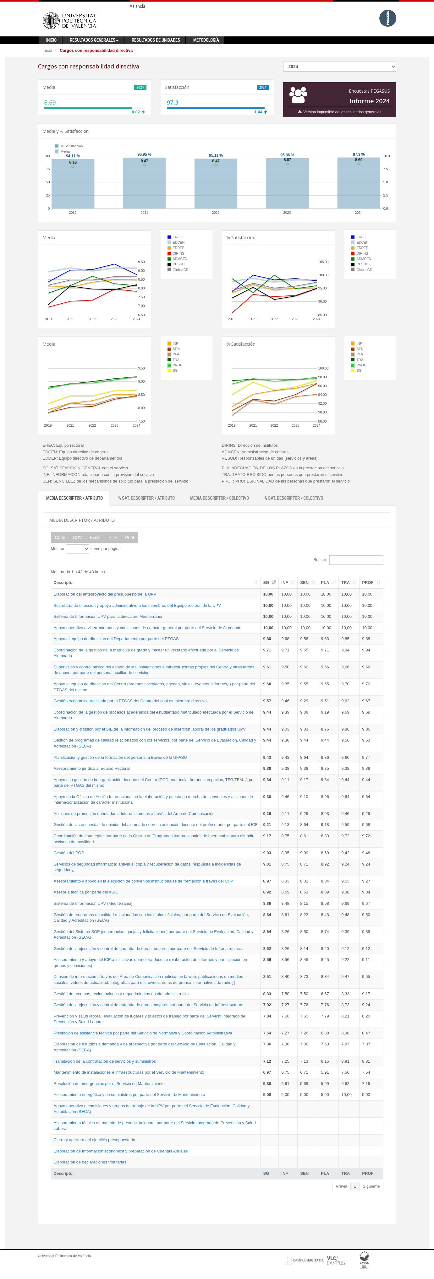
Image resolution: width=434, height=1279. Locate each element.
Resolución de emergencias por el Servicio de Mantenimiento (109, 1083)
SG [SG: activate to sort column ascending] (266, 582)
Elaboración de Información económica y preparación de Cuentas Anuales (121, 1151)
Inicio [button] (51, 40)
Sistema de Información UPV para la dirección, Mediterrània (108, 616)
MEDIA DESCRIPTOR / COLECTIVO (219, 498)
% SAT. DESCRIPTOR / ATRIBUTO (146, 498)
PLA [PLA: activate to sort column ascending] (325, 582)
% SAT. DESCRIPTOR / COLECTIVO (293, 498)
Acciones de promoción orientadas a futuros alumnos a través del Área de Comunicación (134, 813)
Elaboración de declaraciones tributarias (90, 1162)
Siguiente (371, 1186)
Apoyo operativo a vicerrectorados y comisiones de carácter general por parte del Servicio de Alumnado (148, 627)
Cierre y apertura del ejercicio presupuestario (94, 1139)
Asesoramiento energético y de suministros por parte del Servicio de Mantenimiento (129, 1094)
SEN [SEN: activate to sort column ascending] (304, 582)
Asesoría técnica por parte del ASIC (86, 892)
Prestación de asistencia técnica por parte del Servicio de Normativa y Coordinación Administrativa (143, 1033)
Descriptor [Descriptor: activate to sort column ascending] (64, 582)
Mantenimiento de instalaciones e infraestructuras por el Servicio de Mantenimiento (129, 1072)
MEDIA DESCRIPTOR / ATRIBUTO (74, 498)
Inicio (47, 50)
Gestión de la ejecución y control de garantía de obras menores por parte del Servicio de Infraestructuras (149, 948)
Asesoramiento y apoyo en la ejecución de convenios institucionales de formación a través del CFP (143, 881)
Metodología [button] (206, 40)
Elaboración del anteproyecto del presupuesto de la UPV (105, 594)
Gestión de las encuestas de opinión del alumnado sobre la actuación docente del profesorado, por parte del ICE (156, 824)
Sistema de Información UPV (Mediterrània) (93, 903)
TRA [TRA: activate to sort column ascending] (345, 582)
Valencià (137, 6)
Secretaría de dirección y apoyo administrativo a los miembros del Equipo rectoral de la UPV (137, 605)
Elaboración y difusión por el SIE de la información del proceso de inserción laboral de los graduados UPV (150, 729)
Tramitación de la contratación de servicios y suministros (105, 1061)
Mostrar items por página (86, 549)
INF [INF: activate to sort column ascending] (284, 582)
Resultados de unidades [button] (156, 40)
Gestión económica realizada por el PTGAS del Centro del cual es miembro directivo (130, 701)
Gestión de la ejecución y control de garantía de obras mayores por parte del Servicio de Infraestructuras (148, 1004)
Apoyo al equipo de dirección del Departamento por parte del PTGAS (116, 638)
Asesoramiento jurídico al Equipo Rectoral (92, 768)
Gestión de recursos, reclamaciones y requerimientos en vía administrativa (121, 993)
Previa (341, 1186)
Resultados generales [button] (94, 40)
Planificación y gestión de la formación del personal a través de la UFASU (120, 757)
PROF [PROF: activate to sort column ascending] (367, 582)
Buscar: (348, 560)
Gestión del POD (69, 852)
